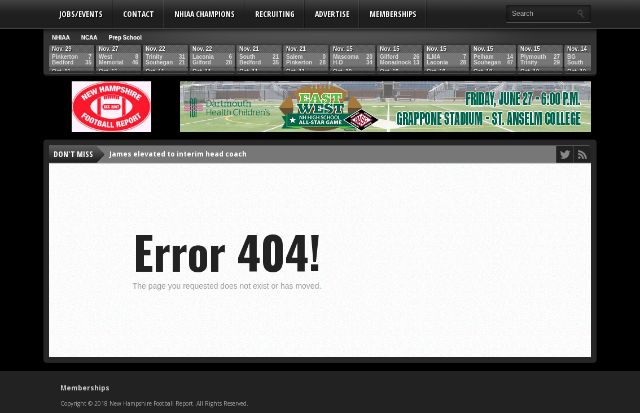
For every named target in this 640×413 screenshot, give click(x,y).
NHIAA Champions (204, 13)
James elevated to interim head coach (178, 154)
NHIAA (61, 37)
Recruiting (275, 13)
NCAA (89, 37)
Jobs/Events (81, 13)
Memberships (393, 13)
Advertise (332, 13)
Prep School (125, 37)
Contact (138, 13)
